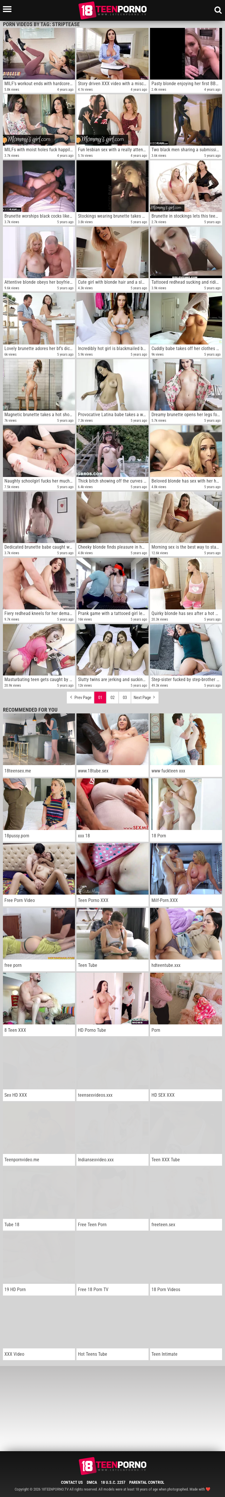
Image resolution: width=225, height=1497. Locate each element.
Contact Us (72, 1482)
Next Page (145, 696)
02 (112, 697)
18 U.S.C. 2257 (113, 1482)
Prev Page (80, 696)
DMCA (92, 1482)
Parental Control (146, 1482)
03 (125, 697)
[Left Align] (8, 9)
